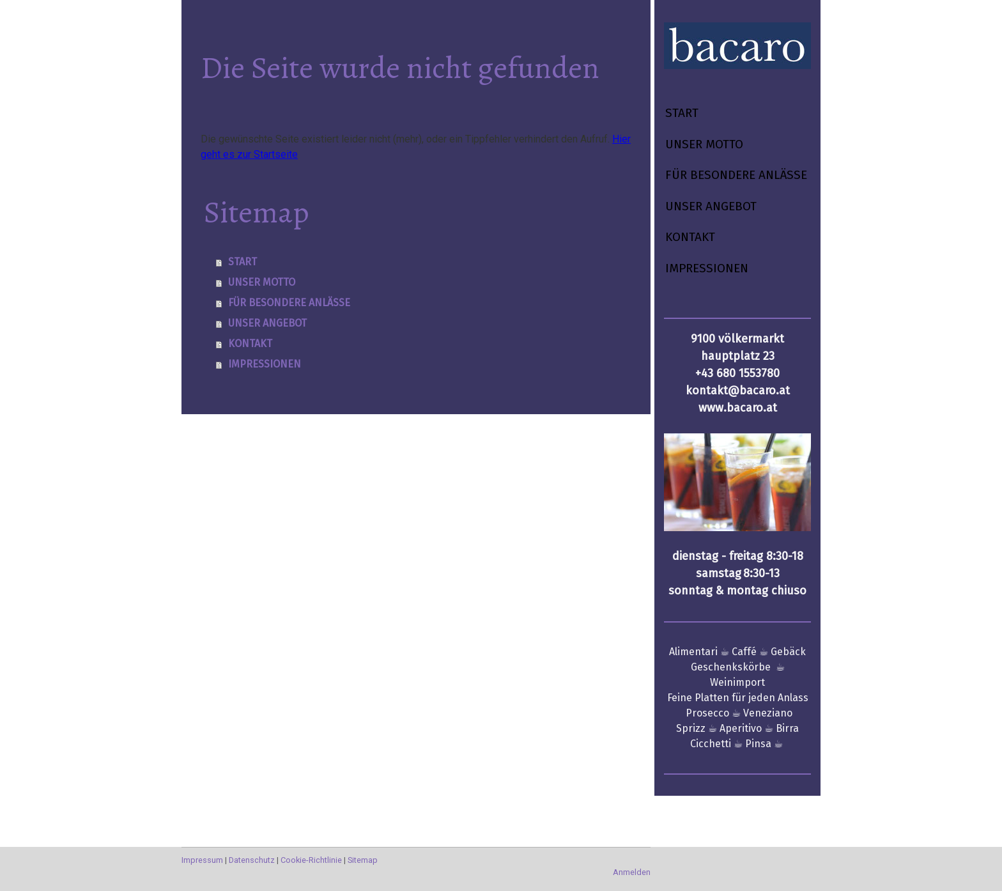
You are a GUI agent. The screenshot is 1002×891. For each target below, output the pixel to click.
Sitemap (363, 860)
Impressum (202, 860)
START (681, 112)
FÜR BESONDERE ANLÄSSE (736, 174)
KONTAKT (690, 236)
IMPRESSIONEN (706, 268)
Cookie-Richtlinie (311, 860)
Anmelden (632, 872)
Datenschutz (252, 860)
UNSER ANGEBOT (711, 206)
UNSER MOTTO (704, 144)
